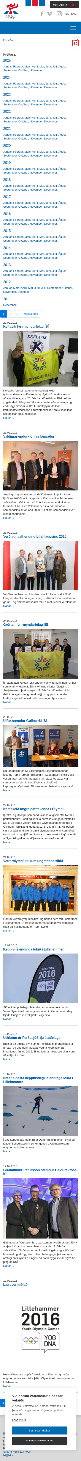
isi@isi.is (8, 1455)
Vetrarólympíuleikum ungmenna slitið (33, 861)
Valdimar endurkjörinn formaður (28, 436)
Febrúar (18, 66)
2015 (7, 231)
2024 (7, 77)
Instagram (59, 13)
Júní (48, 66)
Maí (41, 66)
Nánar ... (8, 417)
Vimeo (50, 13)
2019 (7, 162)
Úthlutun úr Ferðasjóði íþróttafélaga (31, 1038)
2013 (7, 265)
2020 (7, 145)
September (10, 70)
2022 (7, 111)
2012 (7, 282)
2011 (7, 299)
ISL (67, 13)
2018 (7, 180)
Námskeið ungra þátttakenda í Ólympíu (34, 809)
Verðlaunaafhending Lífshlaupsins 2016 (35, 536)
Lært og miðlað (15, 1284)
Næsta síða (31, 313)
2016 (7, 214)
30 (76, 44)
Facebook (41, 13)
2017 (7, 197)
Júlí (54, 66)
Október (23, 70)
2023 (7, 94)
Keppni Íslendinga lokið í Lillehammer (33, 949)
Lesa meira (19, 1420)
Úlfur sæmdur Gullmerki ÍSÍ (25, 721)
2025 (7, 60)
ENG (74, 13)
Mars (27, 66)
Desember (50, 87)
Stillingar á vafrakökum (39, 1440)
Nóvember (36, 70)
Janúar (7, 66)
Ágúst (62, 66)
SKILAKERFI (61, 5)
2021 (7, 128)
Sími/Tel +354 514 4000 (16, 1451)
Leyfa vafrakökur (39, 1430)
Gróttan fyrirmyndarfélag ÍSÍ (25, 624)
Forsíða (8, 40)
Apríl (35, 66)
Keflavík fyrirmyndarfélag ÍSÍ (26, 326)
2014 (7, 248)
